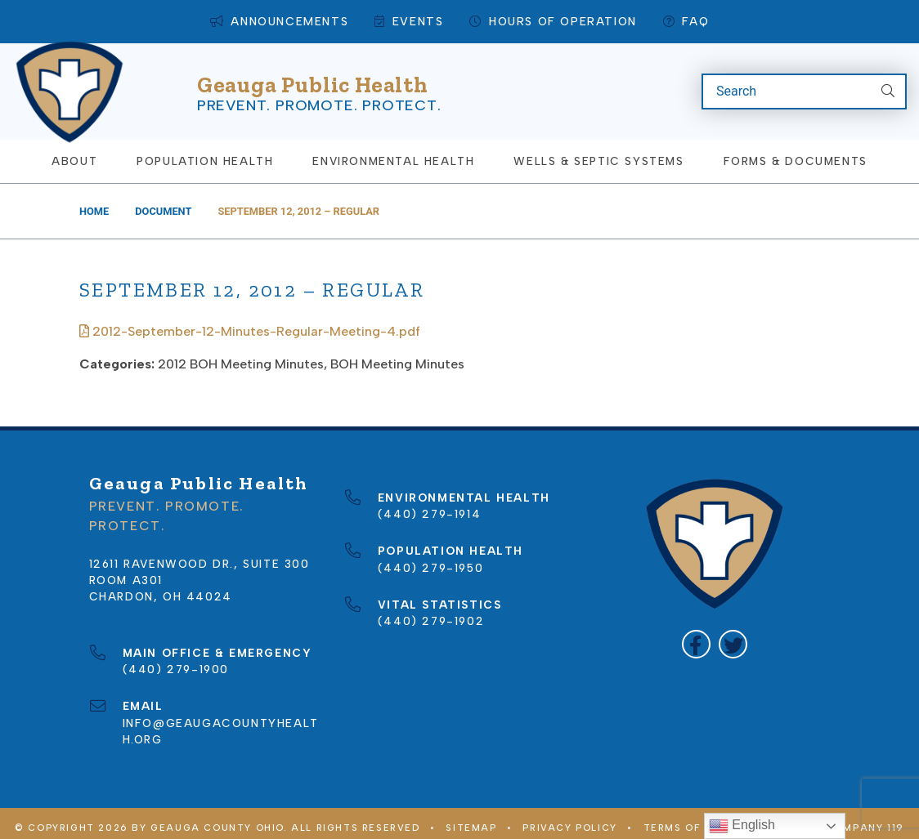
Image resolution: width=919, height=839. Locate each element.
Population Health (205, 152)
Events (408, 22)
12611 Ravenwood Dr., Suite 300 (199, 554)
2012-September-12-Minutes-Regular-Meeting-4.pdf (249, 322)
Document (163, 202)
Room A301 (126, 571)
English (742, 826)
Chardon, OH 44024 (160, 588)
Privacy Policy (569, 819)
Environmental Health (393, 152)
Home (94, 202)
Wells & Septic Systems (598, 152)
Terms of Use (685, 819)
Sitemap (471, 819)
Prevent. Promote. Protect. (319, 100)
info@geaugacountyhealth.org (221, 714)
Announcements (279, 22)
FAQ (686, 22)
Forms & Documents (795, 152)
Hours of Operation (552, 22)
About (74, 152)
